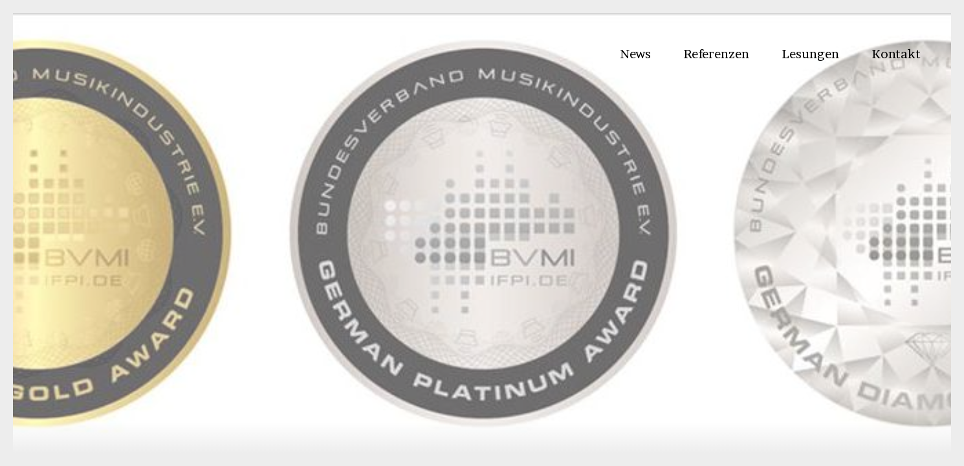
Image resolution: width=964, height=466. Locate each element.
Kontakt (896, 53)
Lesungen (810, 53)
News (635, 53)
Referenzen (716, 53)
